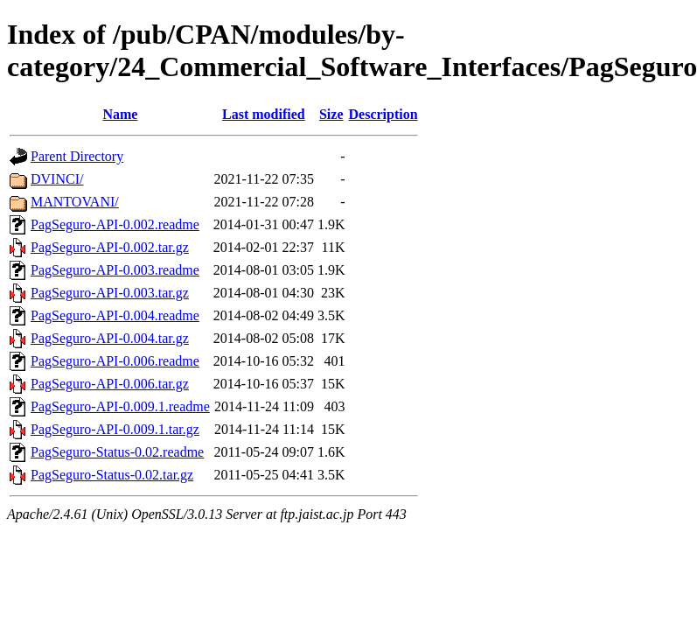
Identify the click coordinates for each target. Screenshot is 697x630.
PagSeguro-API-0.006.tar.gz (110, 383)
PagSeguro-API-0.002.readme (115, 224)
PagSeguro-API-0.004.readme (115, 315)
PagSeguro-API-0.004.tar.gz (110, 338)
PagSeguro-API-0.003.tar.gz (110, 292)
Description (383, 114)
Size (331, 114)
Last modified (263, 114)
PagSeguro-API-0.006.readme (115, 361)
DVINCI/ (57, 179)
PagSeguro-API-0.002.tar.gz (110, 247)
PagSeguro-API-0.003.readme (115, 269)
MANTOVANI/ (75, 201)
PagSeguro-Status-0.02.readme (117, 451)
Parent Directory (77, 156)
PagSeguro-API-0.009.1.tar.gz (115, 429)
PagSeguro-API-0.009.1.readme (120, 406)
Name (119, 114)
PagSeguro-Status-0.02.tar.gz (112, 474)
